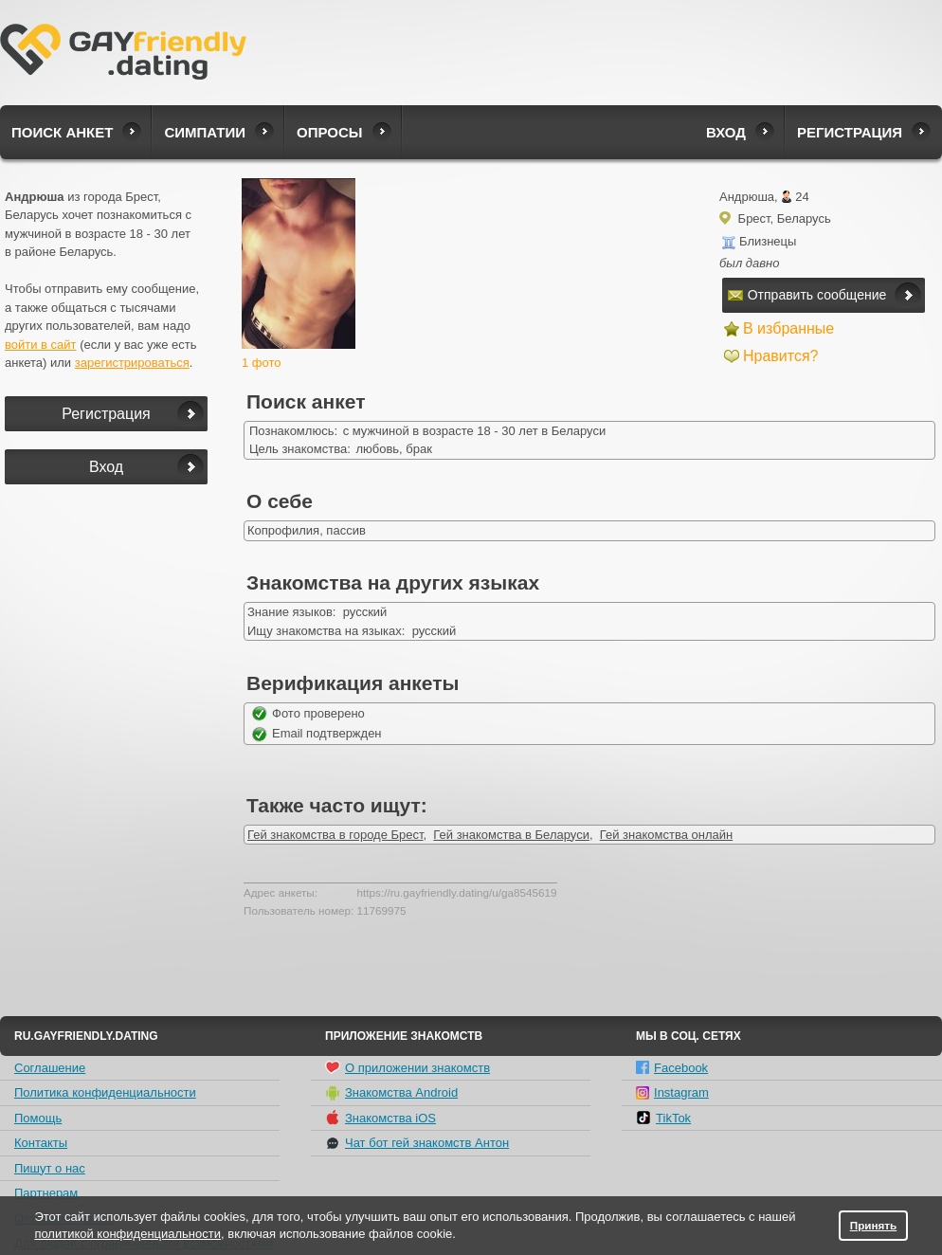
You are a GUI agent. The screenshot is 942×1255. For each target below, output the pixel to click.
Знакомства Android (391, 1092)
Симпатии (204, 132)
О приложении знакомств (407, 1067)
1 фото (261, 362)
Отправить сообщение (807, 294)
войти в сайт (41, 344)
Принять (873, 1225)
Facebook (672, 1068)
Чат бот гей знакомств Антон (417, 1143)
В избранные (788, 328)
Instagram (672, 1092)
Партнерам (46, 1193)
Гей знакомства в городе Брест (335, 835)
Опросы (329, 132)
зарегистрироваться (132, 362)
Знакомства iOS (380, 1117)
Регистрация (849, 132)
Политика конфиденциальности (105, 1092)
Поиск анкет (62, 132)
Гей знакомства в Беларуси (511, 835)
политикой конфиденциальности (127, 1234)
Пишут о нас (49, 1168)
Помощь (38, 1118)
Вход (726, 132)
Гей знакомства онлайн (666, 835)
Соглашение (49, 1068)
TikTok (663, 1117)
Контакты (40, 1143)
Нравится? (781, 356)
